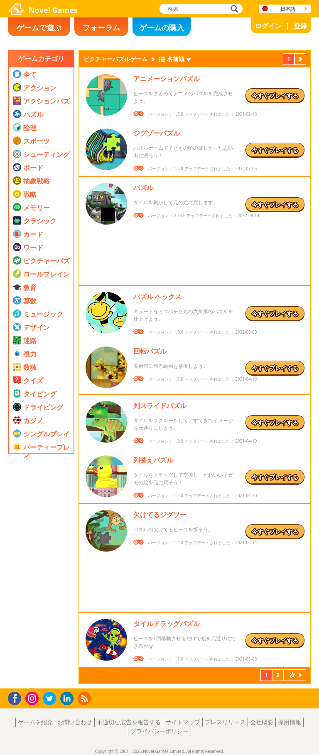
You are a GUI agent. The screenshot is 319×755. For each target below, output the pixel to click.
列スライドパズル (159, 405)
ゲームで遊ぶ (39, 27)
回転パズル (150, 351)
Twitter (51, 699)
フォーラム (101, 27)
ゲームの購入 (161, 27)
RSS (85, 698)
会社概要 (261, 722)
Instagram (33, 697)
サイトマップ (182, 722)
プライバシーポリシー (159, 731)
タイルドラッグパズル (166, 623)
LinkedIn (68, 698)
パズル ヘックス (157, 296)
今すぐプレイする (275, 95)
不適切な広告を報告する (129, 722)
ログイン (268, 25)
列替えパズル (153, 460)
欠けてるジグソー (159, 514)
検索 (233, 9)
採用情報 (289, 722)
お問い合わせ (74, 722)
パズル (143, 187)
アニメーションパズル (166, 78)
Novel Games (53, 10)
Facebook (16, 697)
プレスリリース (225, 722)
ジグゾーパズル (156, 133)
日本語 (287, 8)
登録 (300, 25)
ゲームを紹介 (35, 722)
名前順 (175, 59)
